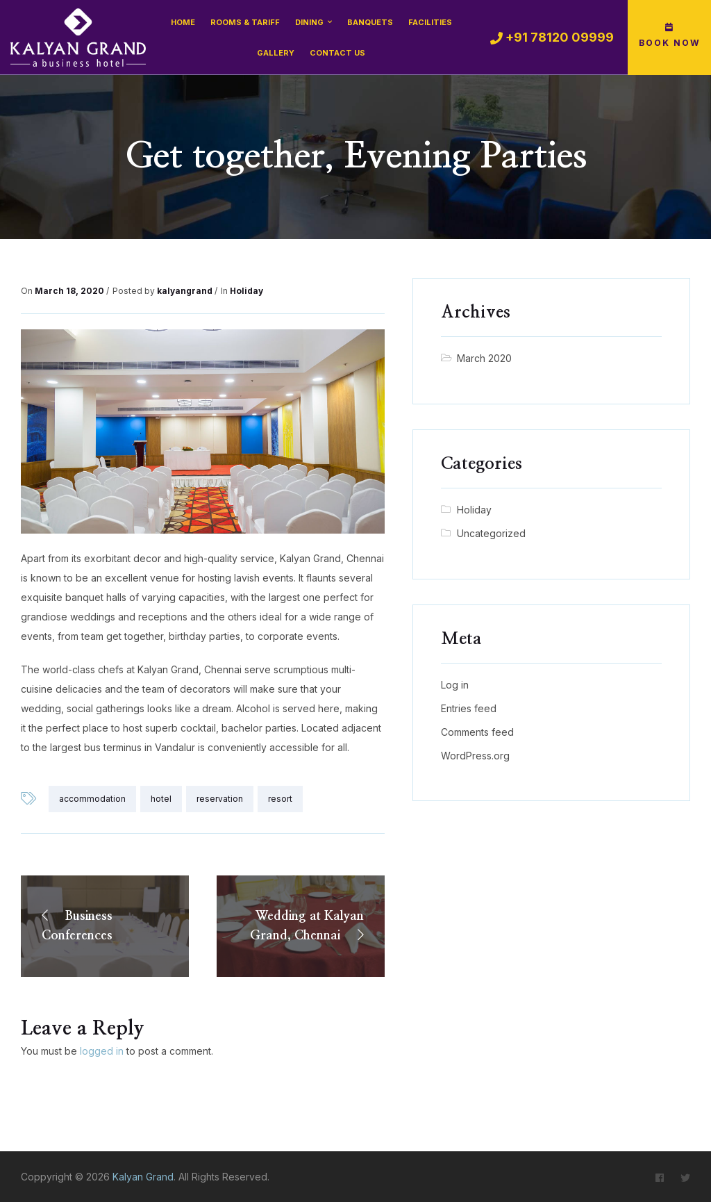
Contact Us (337, 53)
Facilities (430, 22)
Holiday (246, 291)
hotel (161, 798)
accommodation (92, 798)
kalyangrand (184, 291)
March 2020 (484, 358)
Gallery (275, 53)
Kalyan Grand (143, 1177)
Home (183, 22)
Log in (455, 685)
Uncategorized (491, 533)
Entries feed (468, 708)
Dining (309, 22)
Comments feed (477, 732)
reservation (219, 798)
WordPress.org (475, 755)
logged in (102, 1051)
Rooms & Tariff (245, 22)
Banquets (370, 22)
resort (280, 798)
